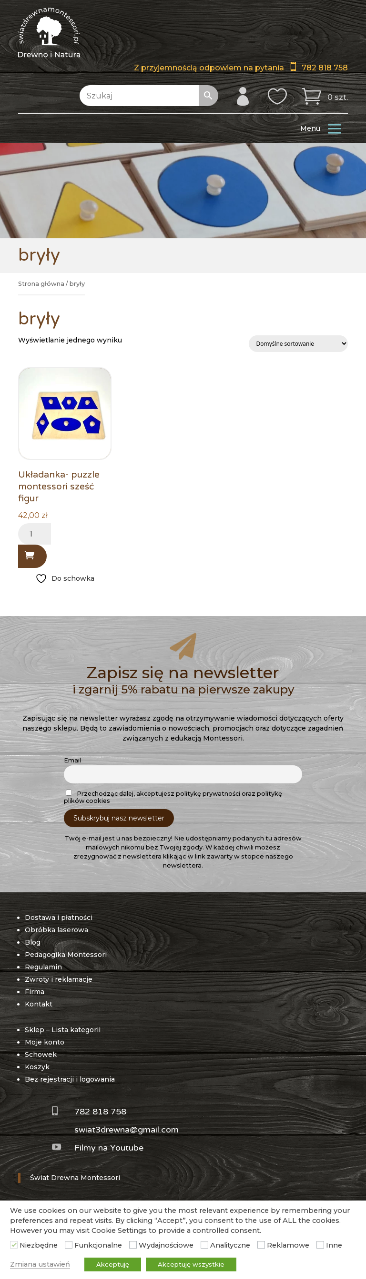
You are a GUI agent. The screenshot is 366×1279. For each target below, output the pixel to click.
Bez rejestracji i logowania (70, 1079)
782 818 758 (325, 67)
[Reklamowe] (261, 1245)
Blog (33, 942)
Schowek (41, 1054)
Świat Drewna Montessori (75, 1177)
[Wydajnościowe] (133, 1245)
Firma (34, 991)
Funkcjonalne (98, 1245)
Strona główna (41, 283)
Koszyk (37, 1067)
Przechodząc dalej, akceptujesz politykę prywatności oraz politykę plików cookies (173, 797)
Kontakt (38, 1004)
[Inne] (320, 1245)
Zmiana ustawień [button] (40, 1264)
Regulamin (43, 967)
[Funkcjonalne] (68, 1245)
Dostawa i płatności (58, 917)
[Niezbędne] (14, 1245)
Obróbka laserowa (56, 930)
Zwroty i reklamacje (58, 979)
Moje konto (44, 1042)
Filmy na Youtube (108, 1147)
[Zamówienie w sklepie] (298, 343)
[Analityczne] (204, 1245)
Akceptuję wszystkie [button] (191, 1264)
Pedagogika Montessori (66, 954)
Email (72, 760)
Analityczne (230, 1245)
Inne (334, 1245)
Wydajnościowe (166, 1245)
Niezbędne (39, 1245)
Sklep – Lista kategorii (63, 1029)
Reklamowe (288, 1245)
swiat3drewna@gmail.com (126, 1129)
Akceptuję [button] (112, 1264)
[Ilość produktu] (34, 534)
